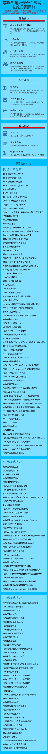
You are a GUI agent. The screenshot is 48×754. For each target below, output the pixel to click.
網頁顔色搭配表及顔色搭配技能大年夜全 (20, 388)
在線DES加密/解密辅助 (13, 501)
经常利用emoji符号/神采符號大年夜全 (19, 258)
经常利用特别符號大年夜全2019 (16, 262)
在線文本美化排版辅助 (12, 528)
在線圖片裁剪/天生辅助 (13, 577)
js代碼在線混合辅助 (11, 311)
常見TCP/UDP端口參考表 (14, 204)
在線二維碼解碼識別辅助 (13, 453)
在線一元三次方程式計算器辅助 (16, 679)
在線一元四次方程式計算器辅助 (16, 683)
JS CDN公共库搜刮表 (12, 273)
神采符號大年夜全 (11, 250)
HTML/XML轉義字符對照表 (15, 197)
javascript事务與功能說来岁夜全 (17, 235)
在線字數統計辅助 (11, 319)
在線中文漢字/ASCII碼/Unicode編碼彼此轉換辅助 (24, 445)
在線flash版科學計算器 (13, 633)
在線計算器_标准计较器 (13, 606)
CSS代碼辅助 (9, 285)
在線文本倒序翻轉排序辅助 (14, 531)
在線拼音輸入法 (10, 430)
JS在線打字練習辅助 (12, 327)
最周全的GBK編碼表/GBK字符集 (17, 227)
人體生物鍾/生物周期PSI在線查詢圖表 (19, 740)
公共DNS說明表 (10, 277)
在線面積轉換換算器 (11, 698)
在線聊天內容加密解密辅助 (14, 489)
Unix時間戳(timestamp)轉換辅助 (18, 308)
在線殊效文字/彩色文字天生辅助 (17, 539)
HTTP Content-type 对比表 (15, 185)
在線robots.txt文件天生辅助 (15, 512)
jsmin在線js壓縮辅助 (12, 338)
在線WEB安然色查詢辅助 (14, 392)
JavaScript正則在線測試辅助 (15, 376)
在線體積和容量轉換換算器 (14, 706)
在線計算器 (15, 132)
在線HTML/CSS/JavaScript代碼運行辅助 (21, 365)
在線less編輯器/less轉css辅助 (16, 357)
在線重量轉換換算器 (11, 710)
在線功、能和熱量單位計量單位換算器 (19, 694)
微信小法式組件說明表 (12, 254)
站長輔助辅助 (16, 110)
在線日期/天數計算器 (12, 645)
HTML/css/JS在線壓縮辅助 (15, 346)
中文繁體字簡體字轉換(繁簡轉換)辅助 (19, 411)
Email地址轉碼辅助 (11, 505)
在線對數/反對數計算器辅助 (15, 687)
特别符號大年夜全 (11, 216)
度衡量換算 (15, 142)
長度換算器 (8, 691)
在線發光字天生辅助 (11, 562)
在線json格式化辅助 (12, 292)
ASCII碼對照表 (9, 189)
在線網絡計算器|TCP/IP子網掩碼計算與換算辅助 (24, 535)
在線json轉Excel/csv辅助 (14, 373)
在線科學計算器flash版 (13, 622)
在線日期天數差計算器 (12, 629)
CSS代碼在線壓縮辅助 (12, 353)
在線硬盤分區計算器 (11, 637)
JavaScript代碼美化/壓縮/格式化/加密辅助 (21, 304)
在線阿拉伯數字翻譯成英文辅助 (16, 441)
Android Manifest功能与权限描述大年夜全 (22, 231)
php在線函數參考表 (11, 246)
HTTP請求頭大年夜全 (12, 178)
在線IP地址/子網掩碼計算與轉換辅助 (19, 543)
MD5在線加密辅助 (11, 474)
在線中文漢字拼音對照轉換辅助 (16, 449)
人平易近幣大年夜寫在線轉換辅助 (17, 721)
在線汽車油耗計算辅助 (12, 610)
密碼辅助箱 (15, 87)
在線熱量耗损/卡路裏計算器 (15, 748)
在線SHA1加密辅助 (11, 482)
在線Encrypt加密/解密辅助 (15, 486)
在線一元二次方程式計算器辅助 (16, 675)
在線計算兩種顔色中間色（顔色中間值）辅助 (22, 403)
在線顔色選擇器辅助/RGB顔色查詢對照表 (21, 396)
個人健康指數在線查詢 (12, 733)
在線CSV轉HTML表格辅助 (14, 331)
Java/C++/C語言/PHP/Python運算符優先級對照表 (24, 212)
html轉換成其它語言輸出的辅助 (17, 296)
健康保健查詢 (16, 151)
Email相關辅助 (17, 98)
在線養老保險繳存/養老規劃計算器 (18, 648)
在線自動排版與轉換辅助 (13, 551)
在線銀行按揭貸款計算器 (13, 656)
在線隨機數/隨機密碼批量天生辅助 (18, 585)
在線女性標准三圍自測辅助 (14, 744)
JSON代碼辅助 (9, 288)
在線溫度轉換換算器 (11, 702)
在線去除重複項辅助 (11, 300)
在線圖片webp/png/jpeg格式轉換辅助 (20, 589)
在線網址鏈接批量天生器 (13, 516)
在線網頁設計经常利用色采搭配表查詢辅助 (21, 407)
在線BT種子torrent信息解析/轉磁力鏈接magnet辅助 (24, 574)
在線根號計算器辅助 (11, 671)
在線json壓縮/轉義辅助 (13, 350)
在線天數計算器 (10, 614)
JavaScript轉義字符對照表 (14, 201)
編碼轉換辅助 (16, 63)
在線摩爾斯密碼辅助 (11, 478)
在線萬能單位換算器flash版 (15, 729)
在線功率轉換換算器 (11, 713)
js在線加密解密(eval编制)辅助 (16, 493)
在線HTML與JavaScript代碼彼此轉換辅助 (21, 369)
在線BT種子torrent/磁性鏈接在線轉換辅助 (21, 570)
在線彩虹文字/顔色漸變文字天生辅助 (19, 558)
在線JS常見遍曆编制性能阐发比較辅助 (19, 581)
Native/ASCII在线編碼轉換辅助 (16, 434)
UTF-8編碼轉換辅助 (11, 418)
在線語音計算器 (10, 626)
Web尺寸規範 (9, 223)
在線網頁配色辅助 (11, 384)
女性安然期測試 (10, 736)
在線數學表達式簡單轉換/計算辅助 (18, 668)
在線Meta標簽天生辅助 (13, 323)
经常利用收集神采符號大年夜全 (16, 269)
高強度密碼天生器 (11, 470)
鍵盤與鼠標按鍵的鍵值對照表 (15, 239)
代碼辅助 (14, 39)
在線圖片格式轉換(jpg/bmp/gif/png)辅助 (21, 520)
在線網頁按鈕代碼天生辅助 (14, 334)
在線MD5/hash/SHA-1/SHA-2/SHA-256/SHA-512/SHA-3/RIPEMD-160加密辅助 (24, 497)
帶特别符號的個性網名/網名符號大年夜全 (20, 266)
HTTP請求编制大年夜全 (13, 174)
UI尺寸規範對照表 (11, 220)
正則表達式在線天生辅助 (13, 380)
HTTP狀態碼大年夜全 (12, 181)
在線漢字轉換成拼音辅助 (13, 415)
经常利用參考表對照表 (20, 25)
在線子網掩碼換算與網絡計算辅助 (17, 547)
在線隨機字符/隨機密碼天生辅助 (17, 566)
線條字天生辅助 (10, 422)
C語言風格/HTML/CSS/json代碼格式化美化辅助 (24, 342)
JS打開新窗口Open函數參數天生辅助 (19, 315)
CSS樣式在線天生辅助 (12, 524)
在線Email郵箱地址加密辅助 (15, 509)
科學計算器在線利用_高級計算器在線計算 (21, 603)
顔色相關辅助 (16, 51)
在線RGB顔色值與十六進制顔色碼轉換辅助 (21, 399)
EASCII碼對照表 (10, 193)
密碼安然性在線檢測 (11, 466)
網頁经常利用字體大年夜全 (14, 243)
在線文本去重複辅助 (11, 554)
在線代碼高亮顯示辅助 (12, 361)
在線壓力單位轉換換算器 (13, 717)
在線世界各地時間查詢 (12, 725)
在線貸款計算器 (10, 641)
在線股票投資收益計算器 (13, 652)
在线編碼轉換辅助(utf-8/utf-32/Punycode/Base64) (24, 438)
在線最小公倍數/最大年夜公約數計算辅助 (20, 664)
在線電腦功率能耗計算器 (13, 618)
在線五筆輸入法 (10, 426)
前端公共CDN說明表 (12, 281)
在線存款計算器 (10, 660)
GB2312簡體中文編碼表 (13, 208)
